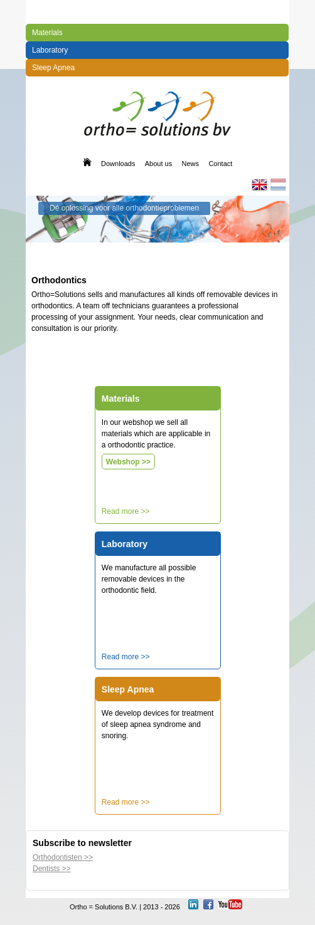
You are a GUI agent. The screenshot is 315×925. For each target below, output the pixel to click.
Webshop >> (128, 461)
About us (158, 163)
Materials (47, 32)
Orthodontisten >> (63, 857)
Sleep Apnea (53, 67)
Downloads (118, 163)
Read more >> (126, 511)
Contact (220, 163)
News (191, 163)
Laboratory (50, 50)
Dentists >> (52, 868)
